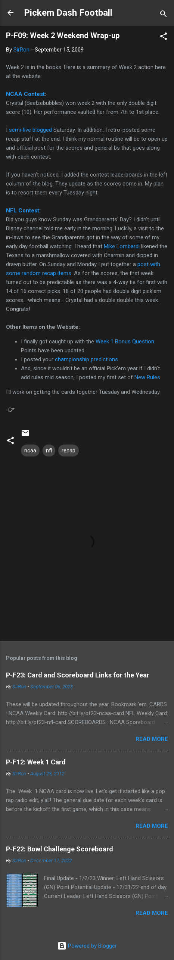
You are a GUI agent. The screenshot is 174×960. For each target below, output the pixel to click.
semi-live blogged (30, 130)
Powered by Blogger (87, 945)
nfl (49, 450)
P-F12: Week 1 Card (36, 762)
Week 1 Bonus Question (125, 341)
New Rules (147, 377)
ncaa (30, 450)
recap (68, 450)
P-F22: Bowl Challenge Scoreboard (59, 849)
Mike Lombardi (122, 246)
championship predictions (86, 359)
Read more (152, 739)
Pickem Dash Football (68, 12)
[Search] (163, 15)
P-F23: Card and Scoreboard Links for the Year (77, 675)
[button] (163, 37)
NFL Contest (22, 210)
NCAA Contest (25, 94)
